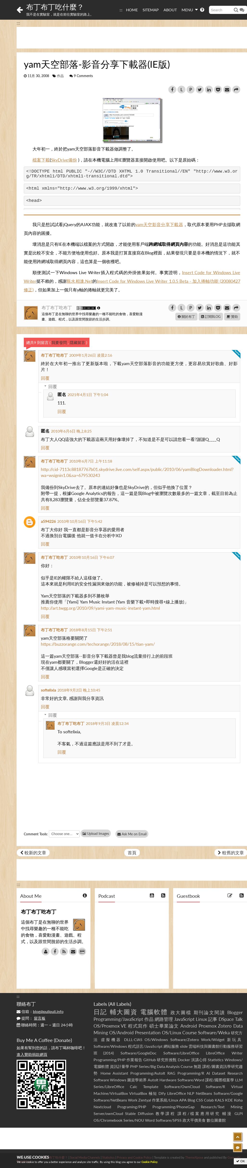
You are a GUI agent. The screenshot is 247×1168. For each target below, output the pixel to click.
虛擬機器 (111, 1039)
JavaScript (184, 1019)
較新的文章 (33, 852)
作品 (60, 76)
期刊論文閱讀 (209, 1012)
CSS (199, 1100)
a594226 (48, 521)
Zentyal (144, 1100)
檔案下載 (41, 160)
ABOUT (170, 9)
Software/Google (228, 1093)
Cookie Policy (149, 1161)
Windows (118, 1080)
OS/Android (121, 1032)
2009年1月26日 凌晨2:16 (90, 355)
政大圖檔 (181, 1012)
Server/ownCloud (108, 1113)
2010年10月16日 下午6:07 (91, 557)
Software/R (215, 1086)
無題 (197, 1066)
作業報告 (134, 1059)
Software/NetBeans (110, 1100)
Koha (238, 1100)
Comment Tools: (36, 834)
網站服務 (171, 1046)
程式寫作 (138, 1026)
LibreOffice (176, 1093)
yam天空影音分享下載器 (159, 224)
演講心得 (199, 1059)
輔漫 (227, 1113)
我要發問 (59, 342)
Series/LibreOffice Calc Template (126, 1086)
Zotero (225, 1026)
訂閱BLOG (211, 316)
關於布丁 (186, 316)
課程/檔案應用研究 (198, 1113)
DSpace (226, 1019)
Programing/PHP (131, 1106)
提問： (31, 1018)
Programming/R (190, 1073)
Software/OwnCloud (182, 1086)
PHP (134, 1066)
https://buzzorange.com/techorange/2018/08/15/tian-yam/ (98, 644)
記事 (212, 1019)
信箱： (40, 1011)
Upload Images (95, 833)
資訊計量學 (119, 1066)
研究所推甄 (167, 1059)
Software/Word (190, 1080)
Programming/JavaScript (118, 1019)
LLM (239, 1080)
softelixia (48, 690)
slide (184, 1046)
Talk (239, 1019)
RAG (171, 1073)
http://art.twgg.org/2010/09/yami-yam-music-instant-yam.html (100, 608)
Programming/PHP (110, 1059)
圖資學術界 (137, 1080)
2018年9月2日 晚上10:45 (78, 690)
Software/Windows (110, 1046)
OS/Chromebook (108, 1120)
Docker (184, 1059)
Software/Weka (214, 1032)
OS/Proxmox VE (110, 1026)
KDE (229, 1100)
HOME (132, 9)
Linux (201, 1019)
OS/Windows (156, 1039)
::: (121, 9)
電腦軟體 (154, 1011)
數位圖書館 (216, 1120)
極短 (153, 1093)
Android (188, 1026)
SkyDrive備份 (64, 160)
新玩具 (235, 1039)
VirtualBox (138, 1093)
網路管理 (164, 1019)
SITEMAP (151, 9)
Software (101, 1080)
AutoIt (153, 1080)
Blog (191, 1100)
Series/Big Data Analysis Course (166, 1066)
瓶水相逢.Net (79, 281)
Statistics (215, 1059)
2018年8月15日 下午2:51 (90, 629)
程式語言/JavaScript (145, 1046)
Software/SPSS (169, 1120)
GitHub (149, 1059)
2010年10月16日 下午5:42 (79, 521)
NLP (190, 1093)
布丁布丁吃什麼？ (55, 6)
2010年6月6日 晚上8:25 (71, 431)
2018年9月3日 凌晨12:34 (107, 723)
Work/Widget (213, 1039)
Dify (162, 1093)
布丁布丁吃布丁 (57, 307)
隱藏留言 (77, 342)
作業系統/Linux (165, 1100)
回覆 (45, 378)
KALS (219, 1100)
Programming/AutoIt (147, 1073)
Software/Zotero (184, 1039)
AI (208, 1073)
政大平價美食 (194, 1120)
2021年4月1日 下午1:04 (88, 394)
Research (235, 1073)
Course (189, 1032)
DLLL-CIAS (133, 1039)
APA (183, 1100)
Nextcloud (102, 1106)
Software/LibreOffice (181, 1053)
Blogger (235, 1012)
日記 (101, 1011)
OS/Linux (171, 1032)
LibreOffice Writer (224, 1053)
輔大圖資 (124, 1011)
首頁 (132, 852)
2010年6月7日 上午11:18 (90, 461)
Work (132, 1100)
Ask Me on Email (132, 834)
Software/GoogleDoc (138, 1053)
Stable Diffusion (139, 1113)
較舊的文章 (231, 852)
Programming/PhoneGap (173, 1106)
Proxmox (207, 1026)
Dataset (218, 1073)
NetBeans (204, 1093)
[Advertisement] (123, 1138)
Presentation (148, 1032)
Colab (209, 1100)
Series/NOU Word (139, 1120)
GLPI (238, 1113)
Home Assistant (114, 1073)
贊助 (232, 316)
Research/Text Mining (222, 1106)
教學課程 (166, 1113)
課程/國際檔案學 (219, 1080)
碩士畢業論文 (164, 1026)
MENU (190, 9)
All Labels (119, 1004)
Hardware (167, 1080)
